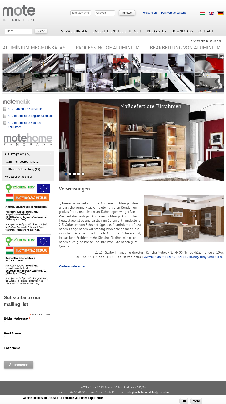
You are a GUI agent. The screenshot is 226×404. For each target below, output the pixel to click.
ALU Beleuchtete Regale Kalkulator (31, 116)
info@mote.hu (135, 392)
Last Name (12, 348)
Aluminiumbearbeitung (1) (22, 162)
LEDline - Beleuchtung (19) (22, 169)
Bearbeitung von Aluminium (185, 48)
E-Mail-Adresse (17, 318)
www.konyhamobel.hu (159, 257)
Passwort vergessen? (173, 13)
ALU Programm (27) (17, 154)
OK (184, 401)
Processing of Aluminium (108, 48)
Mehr (196, 401)
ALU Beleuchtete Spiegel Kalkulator (24, 125)
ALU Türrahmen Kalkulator (25, 109)
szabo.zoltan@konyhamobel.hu (201, 257)
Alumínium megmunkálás (34, 48)
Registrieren (150, 13)
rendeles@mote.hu (157, 392)
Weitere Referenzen (72, 266)
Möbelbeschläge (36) (18, 177)
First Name (12, 333)
